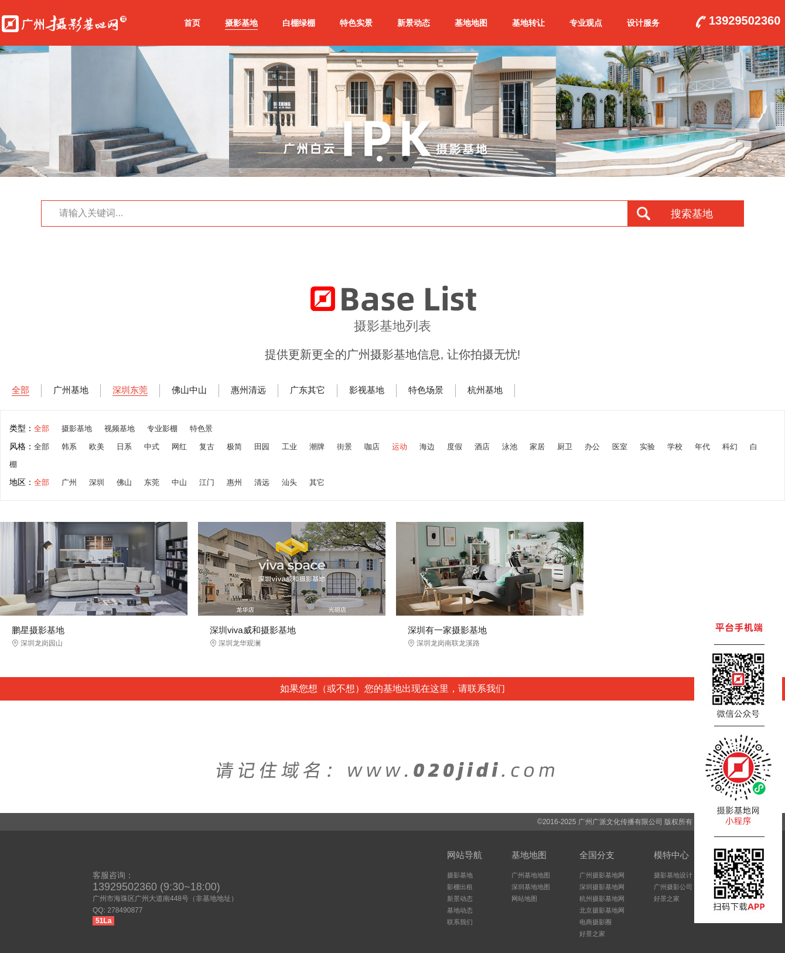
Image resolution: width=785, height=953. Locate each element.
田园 (261, 446)
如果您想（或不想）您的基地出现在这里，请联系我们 (392, 689)
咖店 (372, 446)
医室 (619, 446)
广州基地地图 (530, 875)
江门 (206, 482)
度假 (454, 446)
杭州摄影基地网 (601, 898)
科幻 (730, 446)
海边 (427, 446)
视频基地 (119, 428)
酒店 (482, 446)
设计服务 (643, 23)
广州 (69, 482)
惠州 (234, 482)
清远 (261, 482)
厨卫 (564, 446)
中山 (179, 482)
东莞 (151, 482)
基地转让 (528, 23)
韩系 (69, 446)
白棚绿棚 (298, 23)
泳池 (509, 446)
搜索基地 (692, 214)
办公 (592, 446)
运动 (399, 446)
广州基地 (70, 390)
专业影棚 (162, 428)
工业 (289, 446)
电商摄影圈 (595, 921)
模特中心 (671, 855)
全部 (20, 390)
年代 (702, 446)
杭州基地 (485, 390)
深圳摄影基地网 (601, 886)
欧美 (96, 446)
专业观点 (585, 23)
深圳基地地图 (530, 886)
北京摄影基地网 (601, 910)
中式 (151, 446)
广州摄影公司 (673, 886)
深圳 (96, 482)
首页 (192, 23)
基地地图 (471, 23)
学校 (674, 446)
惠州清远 (248, 390)
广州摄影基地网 (64, 21)
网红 (179, 446)
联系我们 (460, 921)
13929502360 (744, 21)
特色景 (201, 428)
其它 (317, 482)
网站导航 (464, 855)
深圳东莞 (130, 390)
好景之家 (592, 933)
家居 (537, 446)
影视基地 (366, 390)
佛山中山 (189, 390)
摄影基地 (241, 23)
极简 (234, 446)
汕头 (289, 482)
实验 (647, 446)
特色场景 (425, 390)
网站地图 (524, 898)
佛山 (124, 482)
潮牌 (317, 446)
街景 (344, 446)
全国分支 (597, 855)
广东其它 (307, 390)
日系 (124, 446)
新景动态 (413, 23)
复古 (206, 446)
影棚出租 (460, 886)
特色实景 (356, 23)
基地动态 (460, 910)
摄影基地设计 (673, 875)
